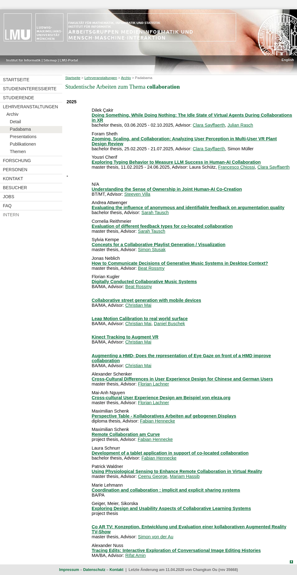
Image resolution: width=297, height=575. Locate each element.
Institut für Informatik (23, 60)
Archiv (12, 114)
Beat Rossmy (151, 268)
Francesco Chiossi (236, 167)
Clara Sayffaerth (209, 125)
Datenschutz (94, 570)
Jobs (8, 196)
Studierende (18, 97)
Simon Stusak (152, 249)
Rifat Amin (135, 555)
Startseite (16, 79)
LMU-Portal (69, 60)
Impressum (69, 570)
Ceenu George (152, 476)
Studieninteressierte (29, 88)
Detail (15, 121)
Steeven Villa (137, 194)
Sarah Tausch (155, 212)
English (287, 60)
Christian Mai (138, 305)
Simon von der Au (156, 536)
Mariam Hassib (185, 476)
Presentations (23, 136)
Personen (15, 169)
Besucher (15, 187)
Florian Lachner (153, 383)
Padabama (20, 129)
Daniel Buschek (169, 323)
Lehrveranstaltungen (30, 106)
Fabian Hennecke (157, 420)
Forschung (17, 160)
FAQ (7, 205)
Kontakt (13, 178)
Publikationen (23, 144)
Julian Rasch (240, 125)
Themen (18, 151)
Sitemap (50, 60)
